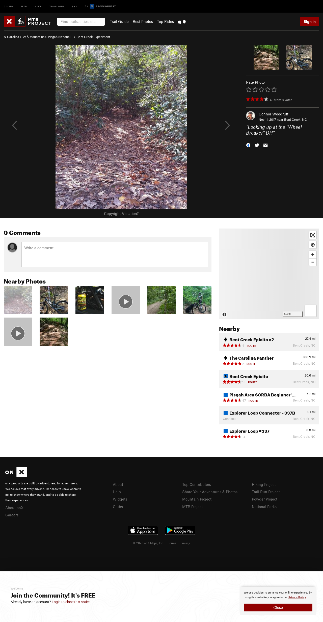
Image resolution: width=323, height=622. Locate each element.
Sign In (310, 21)
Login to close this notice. (71, 602)
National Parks (264, 506)
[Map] (269, 274)
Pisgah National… (60, 37)
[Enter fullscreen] (312, 235)
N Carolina (11, 37)
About (118, 484)
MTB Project (192, 506)
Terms (172, 543)
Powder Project (264, 499)
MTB (24, 6)
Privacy (185, 543)
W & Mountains (33, 37)
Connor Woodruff (273, 114)
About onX (14, 507)
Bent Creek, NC (295, 119)
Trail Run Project (266, 491)
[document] (278, 600)
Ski (74, 6)
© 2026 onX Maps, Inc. (148, 543)
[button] (248, 144)
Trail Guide (119, 21)
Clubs (118, 506)
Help (117, 491)
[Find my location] (312, 244)
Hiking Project (264, 484)
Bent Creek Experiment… (94, 37)
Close (278, 607)
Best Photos (143, 21)
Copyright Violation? (121, 213)
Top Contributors (196, 484)
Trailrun (56, 6)
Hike (38, 6)
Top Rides (165, 21)
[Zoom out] (312, 262)
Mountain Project (196, 499)
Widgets (120, 499)
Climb (8, 6)
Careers (11, 515)
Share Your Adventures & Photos (209, 491)
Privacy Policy (297, 597)
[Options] (310, 311)
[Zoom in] (312, 254)
